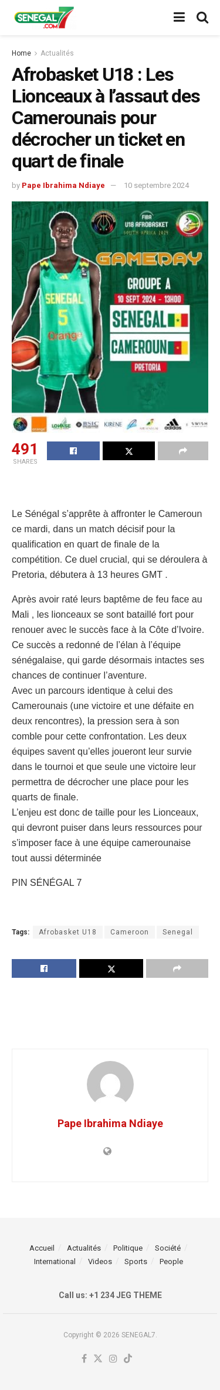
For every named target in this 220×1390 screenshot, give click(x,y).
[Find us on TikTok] (128, 1359)
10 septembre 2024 (156, 185)
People (171, 1261)
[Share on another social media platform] (183, 450)
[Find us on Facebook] (84, 1359)
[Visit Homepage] (44, 17)
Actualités (57, 53)
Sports (135, 1261)
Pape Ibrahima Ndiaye (63, 185)
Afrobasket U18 (68, 932)
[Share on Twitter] (129, 450)
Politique (128, 1248)
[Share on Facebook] (73, 450)
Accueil (42, 1248)
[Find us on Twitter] (98, 1359)
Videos (100, 1261)
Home (21, 53)
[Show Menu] (179, 17)
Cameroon (129, 932)
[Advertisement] (110, 488)
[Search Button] (202, 17)
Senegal (178, 932)
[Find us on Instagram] (113, 1359)
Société (168, 1248)
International (55, 1261)
